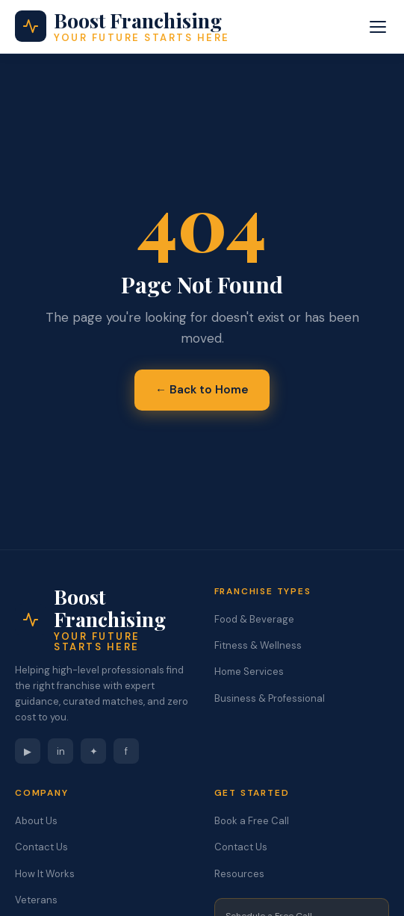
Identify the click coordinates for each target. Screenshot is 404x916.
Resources (239, 873)
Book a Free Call (251, 820)
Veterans (36, 900)
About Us (36, 820)
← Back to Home (202, 389)
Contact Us (41, 847)
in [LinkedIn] (61, 751)
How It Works (45, 873)
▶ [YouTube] (27, 751)
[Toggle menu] (378, 27)
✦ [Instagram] (94, 751)
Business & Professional (269, 698)
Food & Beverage (254, 619)
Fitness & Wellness (258, 645)
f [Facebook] (126, 751)
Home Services (249, 671)
